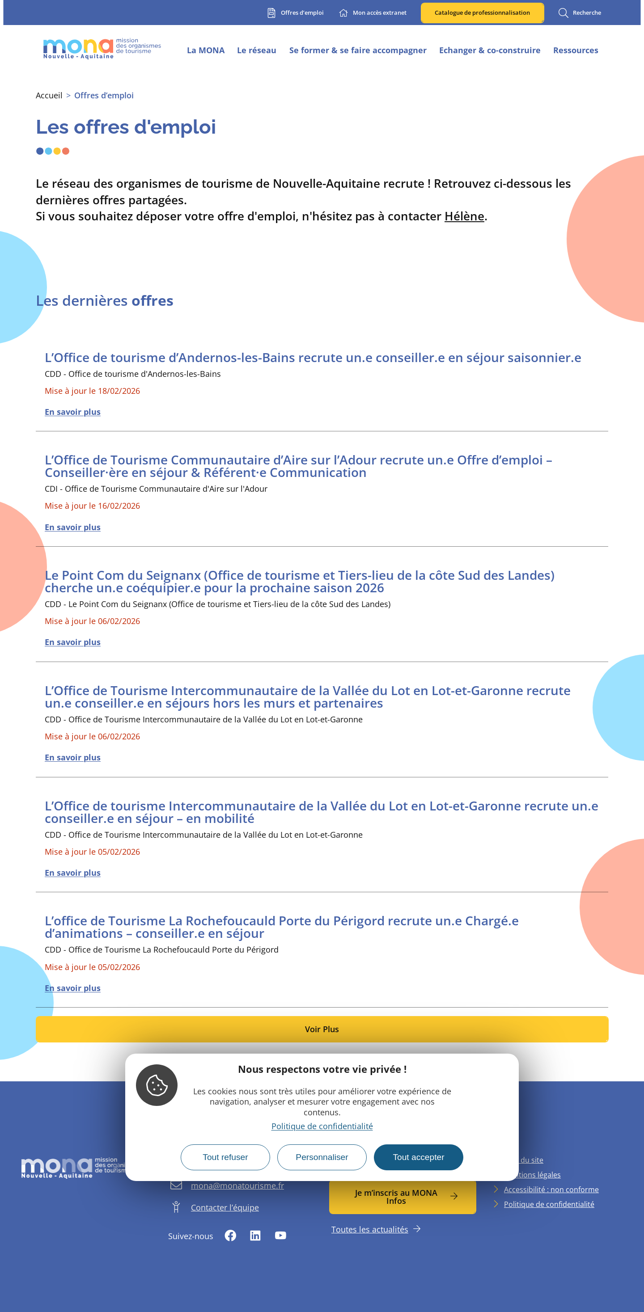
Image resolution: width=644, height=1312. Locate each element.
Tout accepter (418, 1157)
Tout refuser (225, 1157)
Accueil (49, 95)
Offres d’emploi (104, 95)
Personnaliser (322, 1157)
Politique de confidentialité (322, 1126)
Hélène (464, 216)
